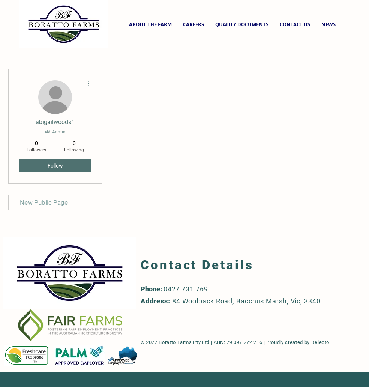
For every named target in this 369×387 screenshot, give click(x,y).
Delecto (320, 342)
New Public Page (44, 202)
